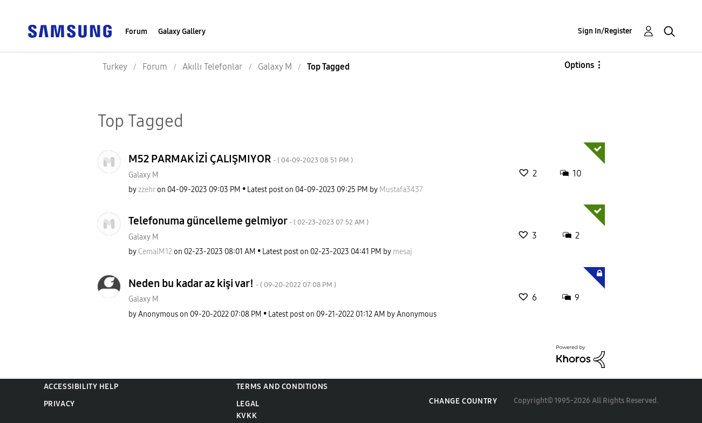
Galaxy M (143, 175)
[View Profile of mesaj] (402, 251)
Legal (248, 403)
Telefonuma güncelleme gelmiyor (248, 220)
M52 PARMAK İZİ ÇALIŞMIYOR (240, 158)
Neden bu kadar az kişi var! (232, 283)
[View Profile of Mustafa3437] (401, 189)
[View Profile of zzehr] (146, 189)
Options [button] (579, 65)
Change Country (463, 401)
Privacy (59, 403)
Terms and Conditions (282, 386)
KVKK (246, 415)
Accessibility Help (81, 386)
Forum (136, 31)
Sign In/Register (605, 31)
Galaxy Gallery (182, 31)
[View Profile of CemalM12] (155, 251)
